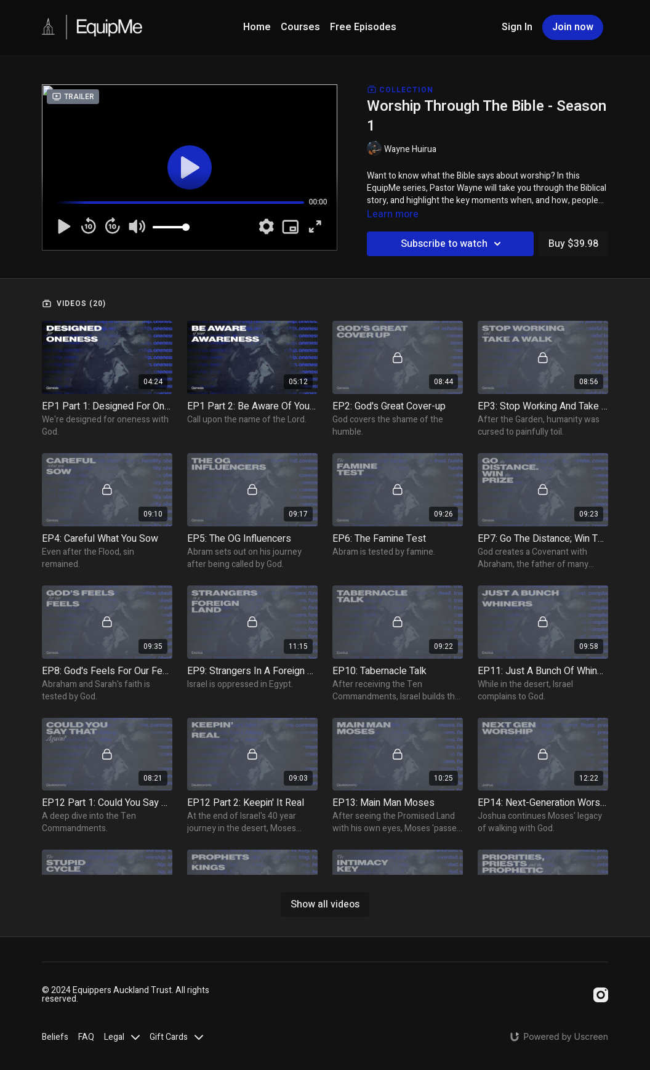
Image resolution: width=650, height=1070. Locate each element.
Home (257, 27)
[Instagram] (600, 995)
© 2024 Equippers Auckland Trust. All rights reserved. (125, 995)
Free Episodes (363, 27)
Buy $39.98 (573, 243)
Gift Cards (176, 1037)
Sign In (517, 27)
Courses (300, 27)
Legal (122, 1037)
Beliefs (55, 1037)
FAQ (86, 1037)
